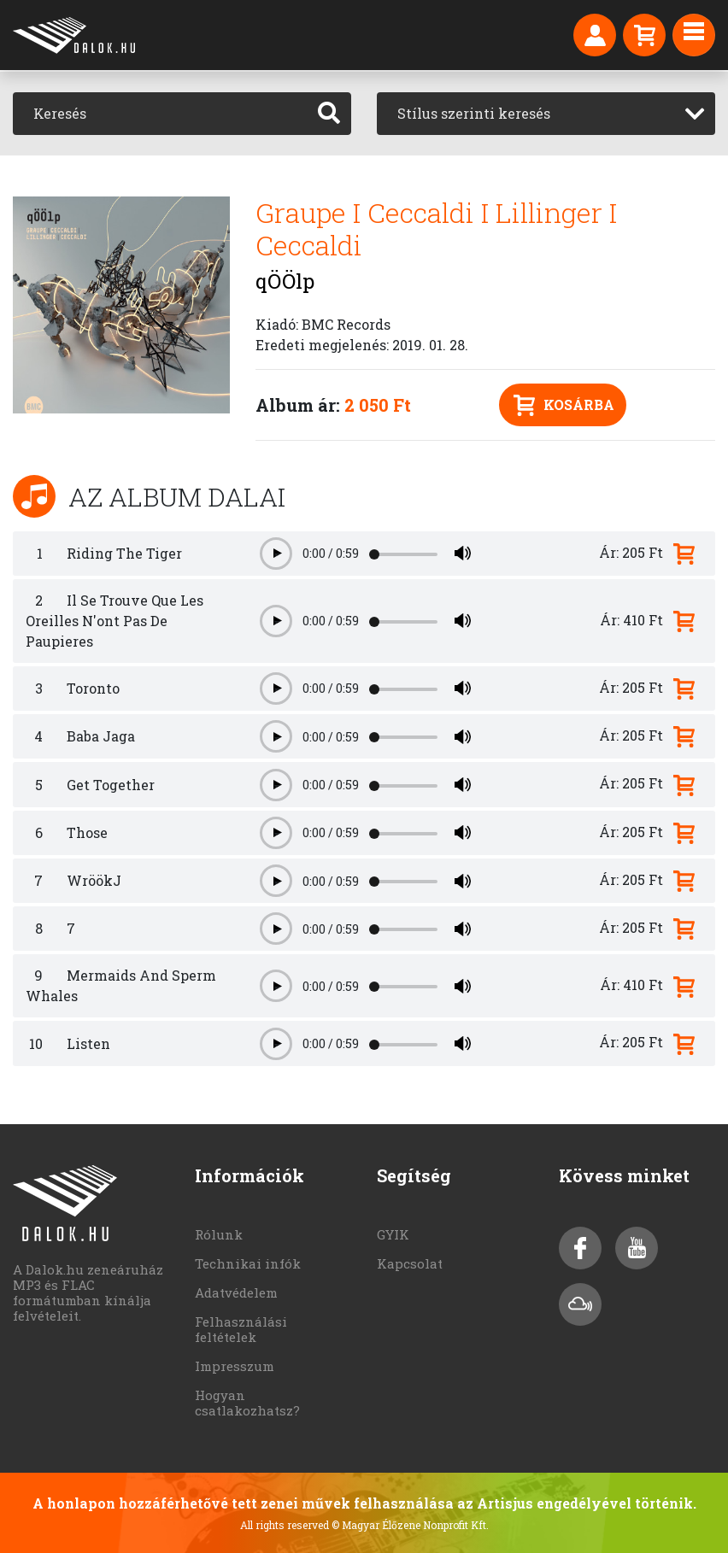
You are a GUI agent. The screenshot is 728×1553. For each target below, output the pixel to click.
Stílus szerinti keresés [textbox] (473, 113)
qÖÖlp (284, 281)
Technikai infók (248, 1263)
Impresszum (234, 1365)
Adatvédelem (236, 1292)
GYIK (393, 1234)
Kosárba (564, 405)
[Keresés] (160, 113)
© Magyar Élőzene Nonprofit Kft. (410, 1525)
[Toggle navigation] (693, 35)
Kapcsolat (410, 1263)
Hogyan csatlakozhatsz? (247, 1402)
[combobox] (546, 113)
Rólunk (219, 1234)
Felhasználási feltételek (241, 1329)
